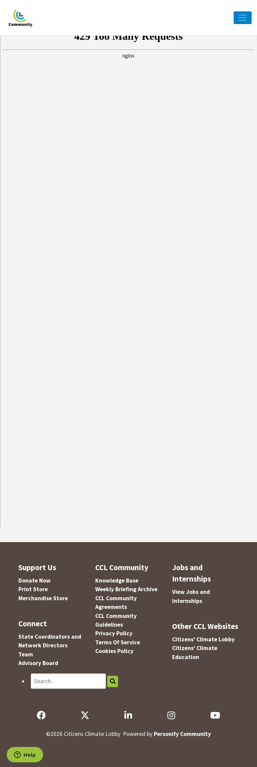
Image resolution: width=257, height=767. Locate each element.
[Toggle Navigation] (243, 17)
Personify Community (182, 734)
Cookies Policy (114, 651)
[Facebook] (40, 715)
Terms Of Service (117, 642)
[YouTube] (215, 715)
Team (25, 654)
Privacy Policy (113, 633)
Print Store (33, 589)
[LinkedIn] (128, 715)
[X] (85, 715)
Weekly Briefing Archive (126, 589)
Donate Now (34, 580)
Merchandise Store (43, 598)
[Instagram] (171, 715)
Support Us (37, 567)
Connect (32, 623)
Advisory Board (38, 663)
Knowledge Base (116, 580)
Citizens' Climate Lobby (203, 639)
